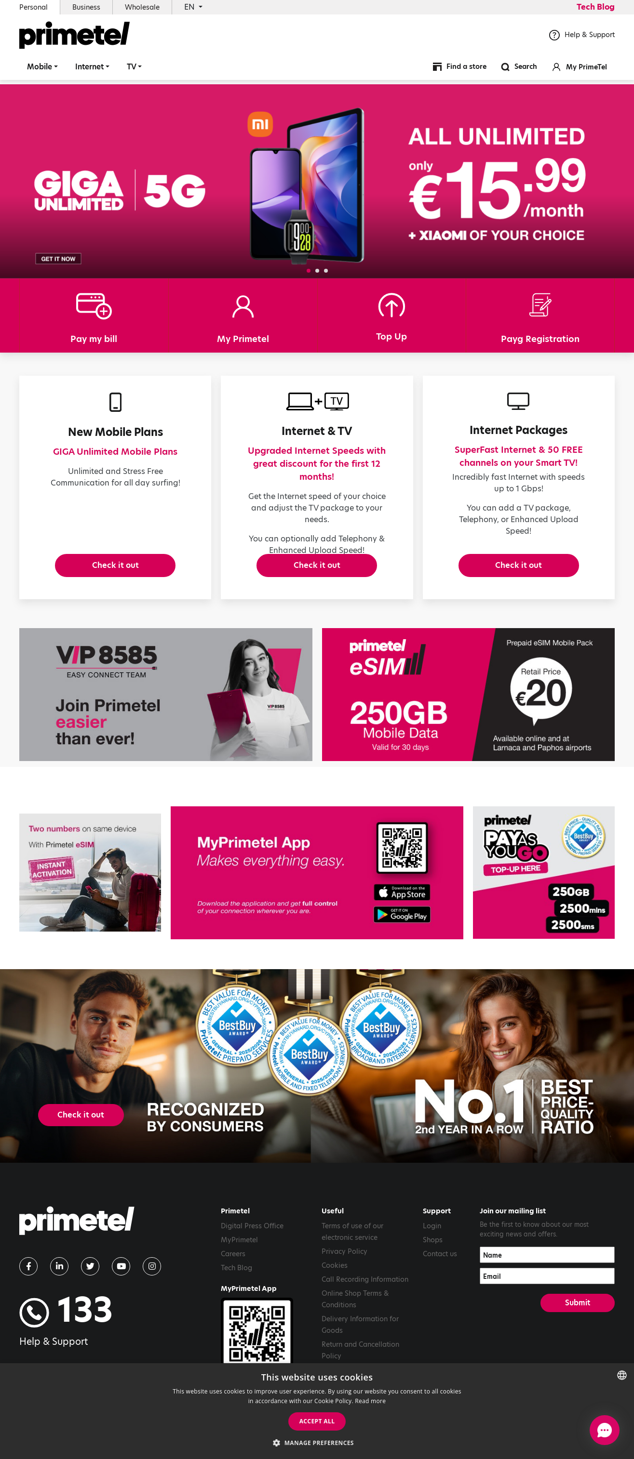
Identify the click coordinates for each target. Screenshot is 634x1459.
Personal (33, 7)
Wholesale (142, 7)
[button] (308, 270)
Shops (433, 1269)
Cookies (335, 1294)
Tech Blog (596, 7)
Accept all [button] (317, 1421)
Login (432, 1255)
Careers (233, 1283)
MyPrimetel (239, 1269)
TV (131, 70)
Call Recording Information (365, 1308)
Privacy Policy (344, 1280)
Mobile (39, 70)
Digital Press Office (252, 1255)
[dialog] (317, 1411)
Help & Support (582, 38)
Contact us (440, 1283)
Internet (89, 70)
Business (86, 7)
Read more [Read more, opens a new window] (370, 1401)
